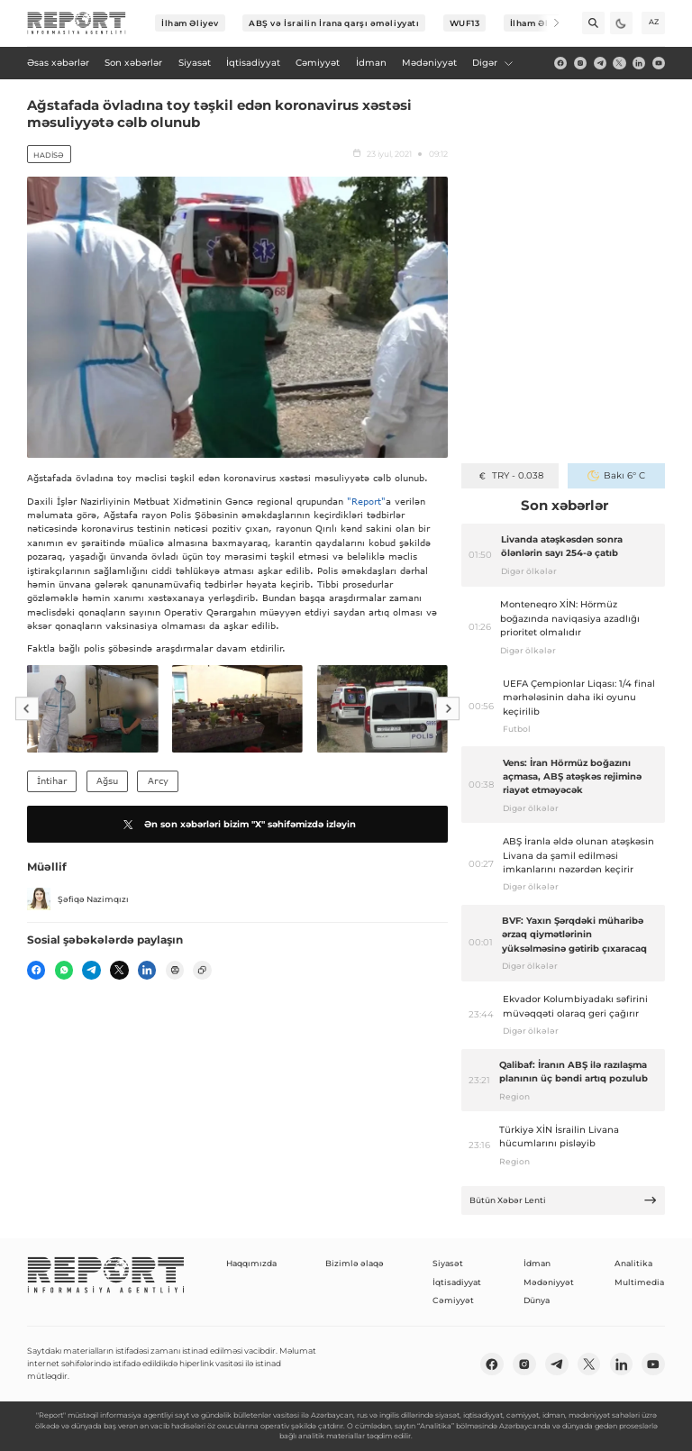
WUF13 (465, 23)
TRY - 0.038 (510, 475)
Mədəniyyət (549, 1282)
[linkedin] (639, 63)
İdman (537, 1263)
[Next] (548, 23)
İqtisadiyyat (456, 1282)
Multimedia (639, 1282)
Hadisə (48, 155)
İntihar (52, 780)
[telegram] (600, 63)
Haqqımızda (251, 1263)
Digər (493, 62)
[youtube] (658, 63)
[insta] (580, 63)
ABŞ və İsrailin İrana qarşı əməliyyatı (334, 23)
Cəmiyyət (453, 1300)
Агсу (158, 780)
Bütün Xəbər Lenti (563, 1200)
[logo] (76, 23)
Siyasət (447, 1263)
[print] (175, 970)
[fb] (560, 63)
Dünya (537, 1300)
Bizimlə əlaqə (354, 1263)
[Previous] (27, 709)
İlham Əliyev (190, 23)
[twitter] (619, 63)
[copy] (202, 970)
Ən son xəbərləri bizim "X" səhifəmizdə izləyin (237, 825)
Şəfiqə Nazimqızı (78, 899)
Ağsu (107, 780)
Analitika (633, 1263)
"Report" (366, 501)
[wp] (64, 970)
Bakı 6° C (615, 475)
